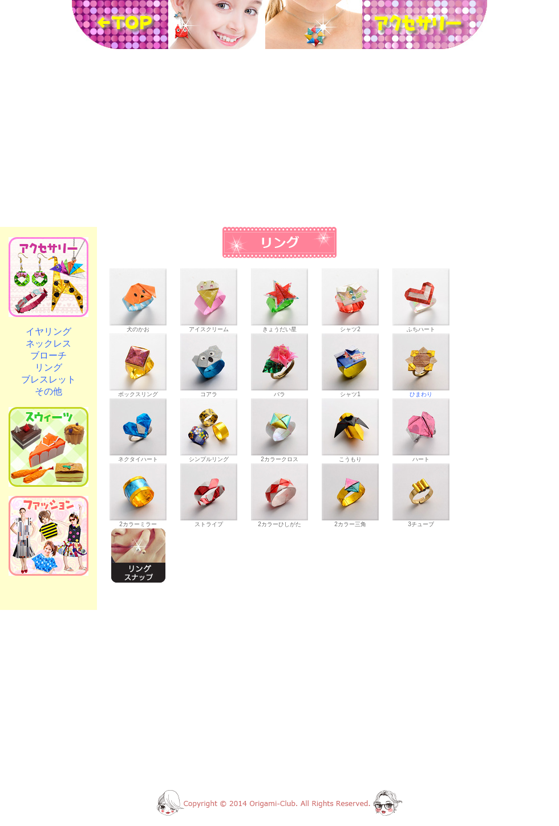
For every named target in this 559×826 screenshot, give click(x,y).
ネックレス (48, 343)
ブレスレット (48, 379)
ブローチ (48, 355)
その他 (48, 391)
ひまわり (420, 391)
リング (48, 367)
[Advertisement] (279, 138)
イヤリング (48, 331)
